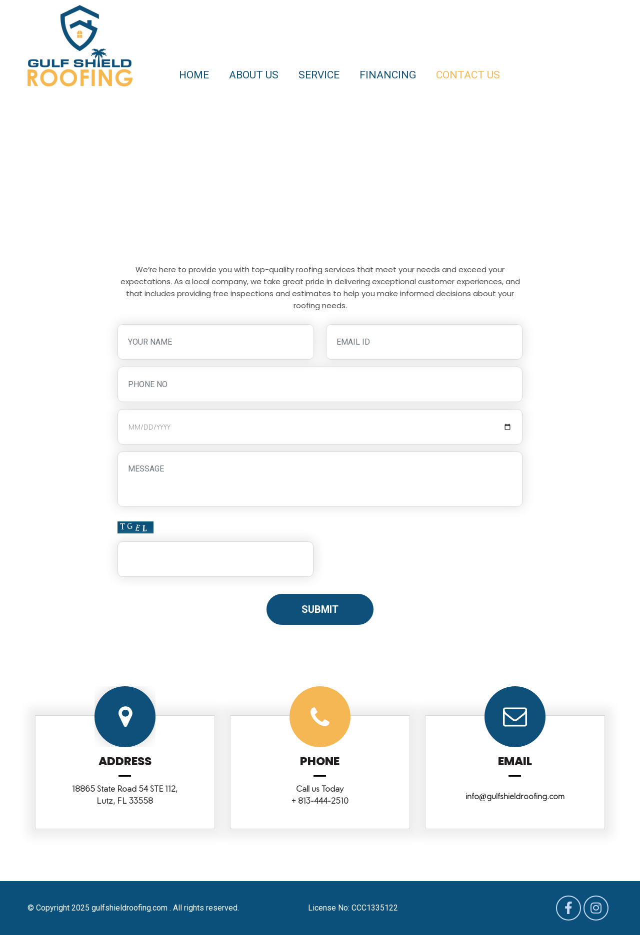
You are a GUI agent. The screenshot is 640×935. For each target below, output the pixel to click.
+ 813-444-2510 (320, 801)
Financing (388, 75)
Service (319, 75)
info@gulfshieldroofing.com (515, 796)
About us (253, 75)
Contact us (468, 75)
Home (194, 75)
